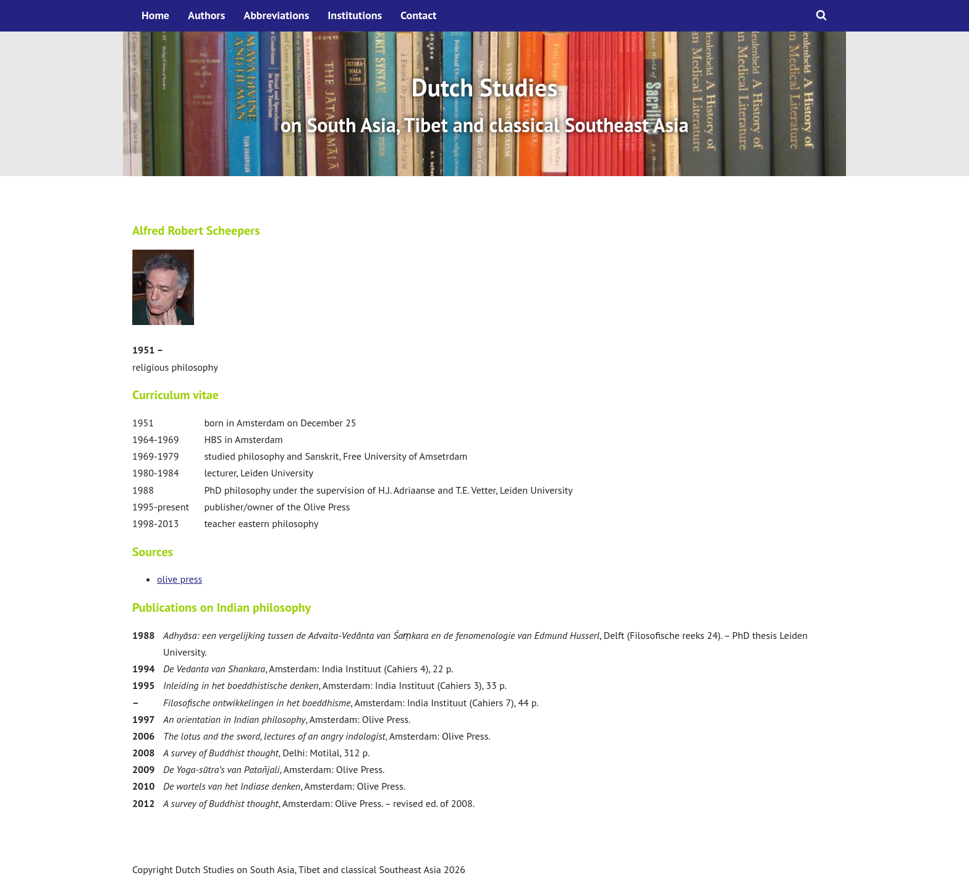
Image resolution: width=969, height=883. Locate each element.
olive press (179, 579)
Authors (206, 15)
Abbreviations (276, 15)
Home (155, 15)
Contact (418, 15)
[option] (484, 104)
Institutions (355, 15)
